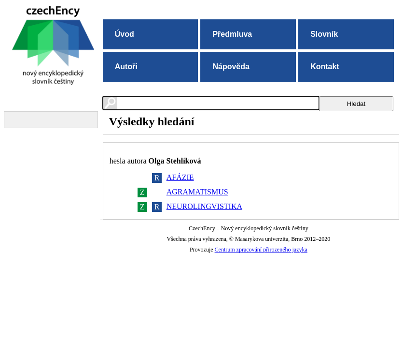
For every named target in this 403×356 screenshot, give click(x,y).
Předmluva (232, 34)
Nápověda (230, 66)
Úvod (124, 34)
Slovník (324, 34)
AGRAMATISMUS (197, 192)
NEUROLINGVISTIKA (204, 206)
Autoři (126, 66)
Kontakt (324, 66)
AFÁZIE (180, 177)
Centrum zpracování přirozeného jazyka (261, 249)
